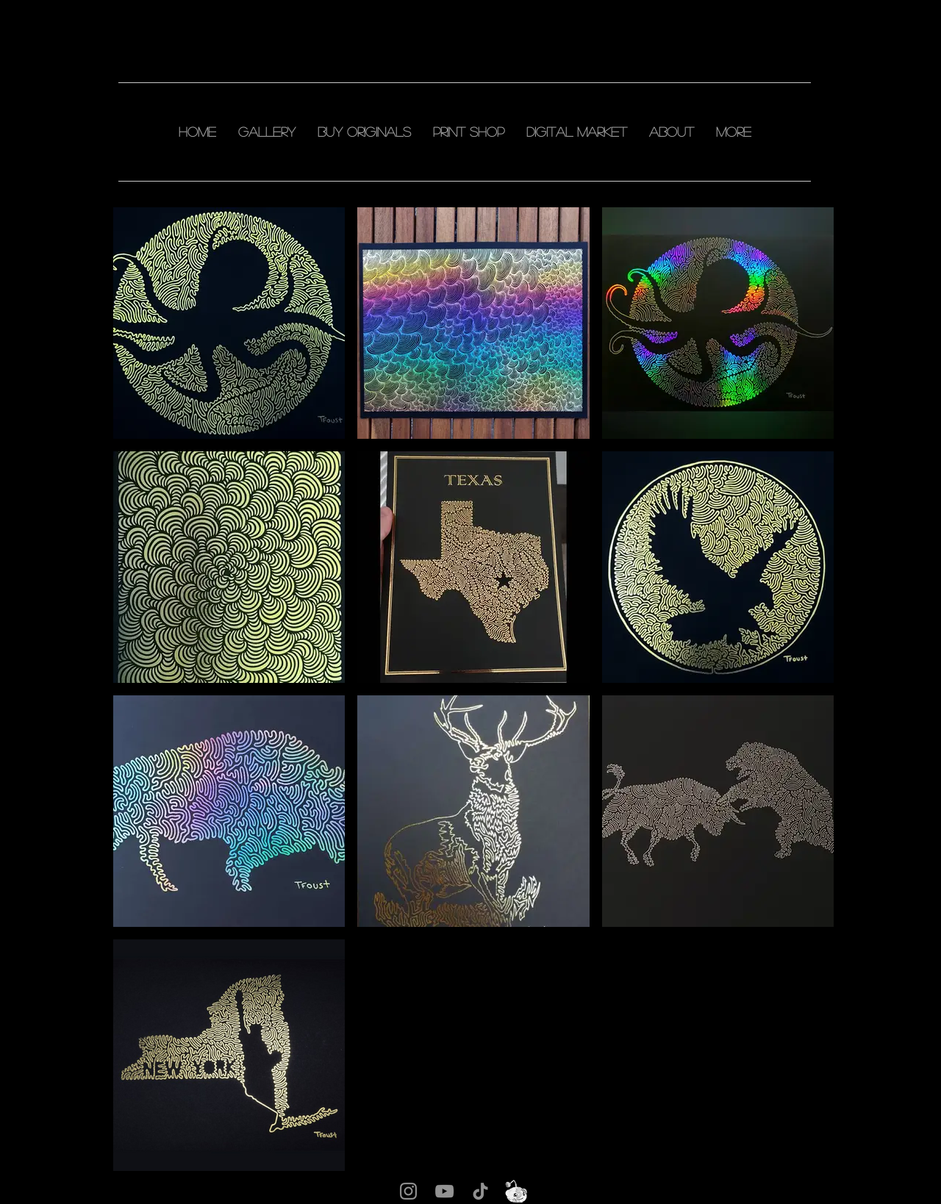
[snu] (516, 1191)
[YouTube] (444, 1191)
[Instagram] (408, 1191)
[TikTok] (480, 1191)
